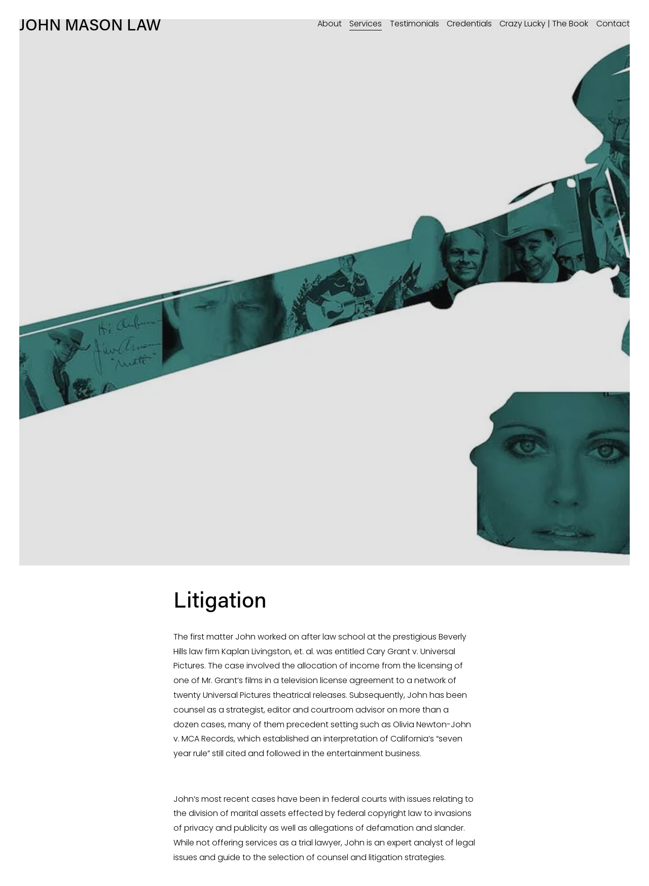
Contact (613, 23)
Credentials (469, 23)
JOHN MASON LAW (90, 24)
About (329, 23)
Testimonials (414, 23)
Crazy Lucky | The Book (543, 23)
